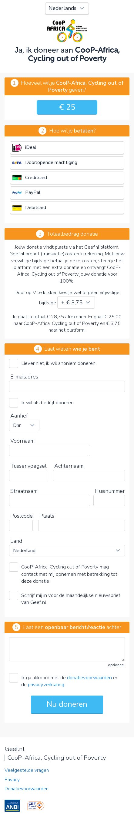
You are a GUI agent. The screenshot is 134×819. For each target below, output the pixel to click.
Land (16, 541)
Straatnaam (24, 491)
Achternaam (68, 466)
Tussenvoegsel (28, 466)
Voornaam (22, 440)
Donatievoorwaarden (27, 788)
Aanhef (19, 415)
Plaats (46, 515)
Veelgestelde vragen (27, 770)
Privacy (12, 779)
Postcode (21, 515)
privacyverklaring (46, 684)
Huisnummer (110, 491)
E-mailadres (24, 376)
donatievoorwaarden (89, 677)
